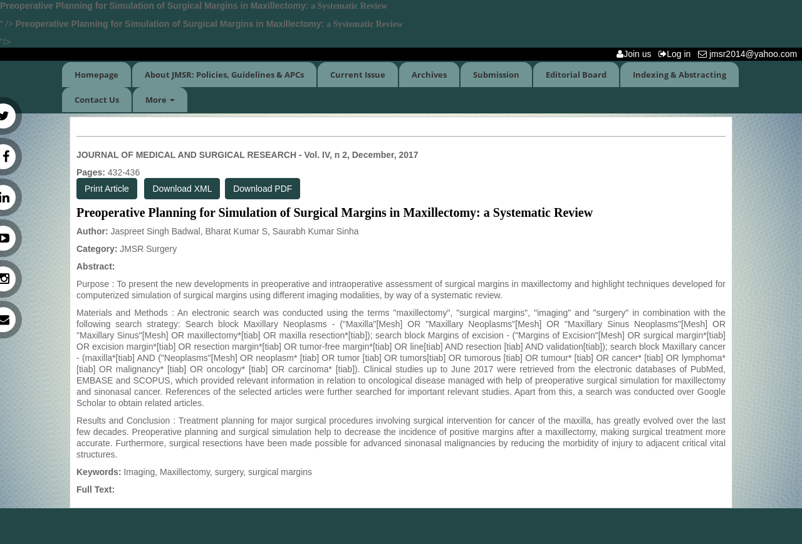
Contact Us (97, 99)
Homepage (96, 74)
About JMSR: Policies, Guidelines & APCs (224, 74)
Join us (636, 54)
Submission (496, 74)
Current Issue (357, 74)
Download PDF (262, 189)
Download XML (182, 189)
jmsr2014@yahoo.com (750, 54)
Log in (677, 54)
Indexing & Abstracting (679, 74)
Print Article (107, 189)
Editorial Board (576, 74)
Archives (429, 74)
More (160, 99)
